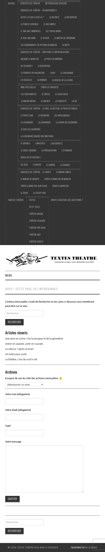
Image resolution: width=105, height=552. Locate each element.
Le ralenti (45, 101)
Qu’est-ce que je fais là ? (32, 17)
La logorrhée (27, 122)
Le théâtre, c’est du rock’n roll (21, 359)
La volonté (54, 17)
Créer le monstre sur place (34, 186)
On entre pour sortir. (16, 354)
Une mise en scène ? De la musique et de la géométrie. (34, 338)
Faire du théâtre (15, 200)
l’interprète (56, 143)
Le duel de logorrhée (30, 129)
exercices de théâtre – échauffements (39, 10)
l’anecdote (40, 143)
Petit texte (34, 207)
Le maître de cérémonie (64, 38)
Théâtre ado (35, 234)
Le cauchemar (66, 72)
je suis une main (28, 38)
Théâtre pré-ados (37, 227)
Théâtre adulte (36, 241)
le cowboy (65, 165)
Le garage (50, 164)
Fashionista (77, 547)
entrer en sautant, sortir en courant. (24, 343)
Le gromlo (25, 143)
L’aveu (52, 72)
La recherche (70, 17)
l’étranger (67, 150)
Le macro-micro (28, 101)
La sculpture (39, 193)
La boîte (66, 45)
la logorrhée (44, 122)
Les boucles (26, 80)
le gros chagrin (28, 150)
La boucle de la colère (62, 80)
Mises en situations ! (31, 157)
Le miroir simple (63, 172)
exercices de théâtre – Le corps (36, 172)
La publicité (61, 101)
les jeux (24, 164)
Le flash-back (61, 94)
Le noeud (37, 164)
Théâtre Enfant (36, 213)
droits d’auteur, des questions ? (67, 200)
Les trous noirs (53, 31)
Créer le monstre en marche (57, 179)
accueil (11, 3)
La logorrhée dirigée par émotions (37, 136)
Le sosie (24, 193)
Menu (8, 275)
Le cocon (45, 38)
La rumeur (42, 80)
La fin (74, 101)
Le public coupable (29, 24)
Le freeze (46, 94)
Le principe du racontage (33, 72)
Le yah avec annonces (31, 31)
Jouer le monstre (60, 186)
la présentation (48, 150)
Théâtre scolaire (37, 220)
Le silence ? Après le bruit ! (19, 349)
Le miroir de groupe (30, 179)
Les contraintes (29, 94)
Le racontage (44, 66)
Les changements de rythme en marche (39, 45)
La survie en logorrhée (66, 122)
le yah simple (50, 24)
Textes (32, 200)
